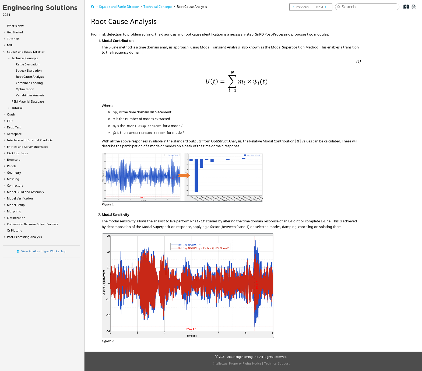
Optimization (25, 89)
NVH (10, 45)
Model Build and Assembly (25, 192)
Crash (11, 114)
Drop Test (14, 127)
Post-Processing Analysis (24, 237)
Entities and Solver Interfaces (27, 147)
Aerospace (14, 134)
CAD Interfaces (17, 153)
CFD (10, 121)
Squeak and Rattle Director (26, 52)
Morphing (14, 211)
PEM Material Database (28, 101)
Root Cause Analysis (30, 77)
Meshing (13, 179)
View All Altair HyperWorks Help (43, 251)
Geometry (14, 172)
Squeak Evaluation (29, 70)
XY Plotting (14, 230)
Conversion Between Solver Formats (32, 224)
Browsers (13, 160)
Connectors (15, 185)
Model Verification (20, 198)
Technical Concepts (25, 58)
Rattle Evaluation (28, 64)
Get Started (15, 32)
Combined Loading (29, 83)
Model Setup (16, 205)
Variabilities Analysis (30, 95)
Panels (11, 166)
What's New (15, 26)
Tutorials (13, 39)
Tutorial (17, 108)
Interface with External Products (29, 140)
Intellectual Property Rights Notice (237, 363)
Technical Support (277, 363)
